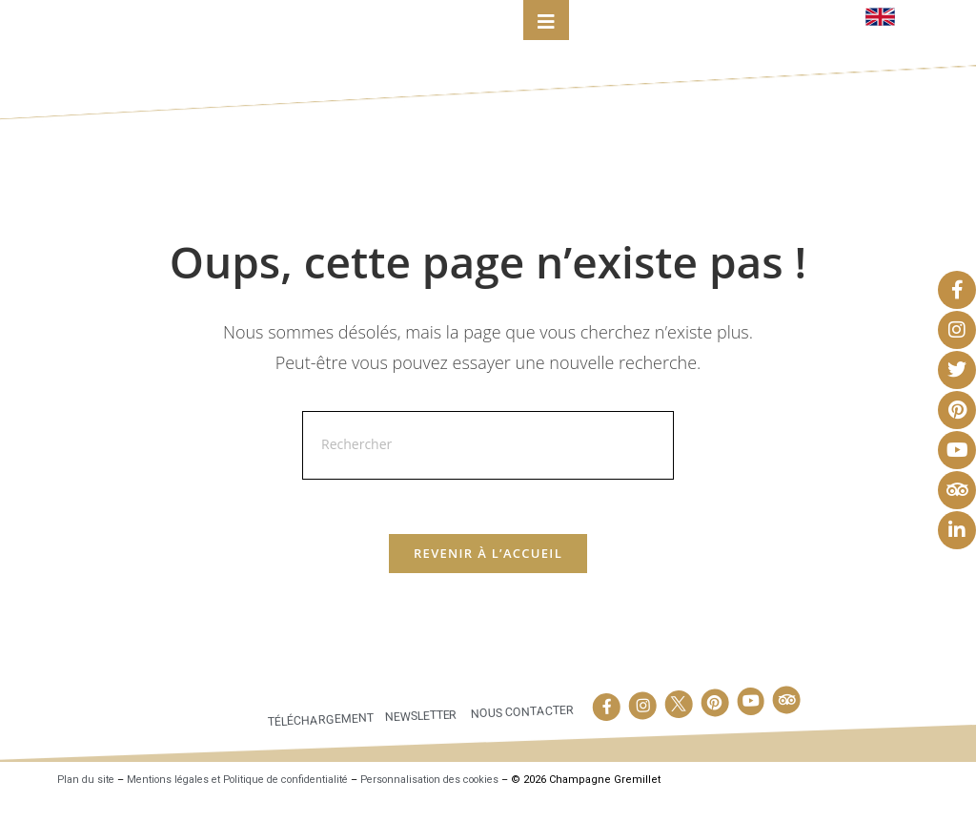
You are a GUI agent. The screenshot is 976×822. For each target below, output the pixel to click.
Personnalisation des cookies (458, 802)
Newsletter (418, 738)
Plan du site (87, 802)
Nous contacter (522, 734)
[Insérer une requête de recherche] (488, 465)
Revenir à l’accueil (488, 576)
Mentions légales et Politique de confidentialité (250, 802)
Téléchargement (316, 742)
